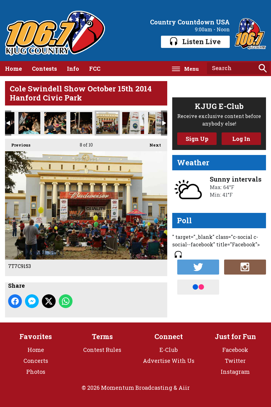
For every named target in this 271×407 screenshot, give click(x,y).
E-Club (168, 349)
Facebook (235, 349)
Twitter (235, 360)
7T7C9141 (133, 123)
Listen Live (195, 41)
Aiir (184, 387)
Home (13, 68)
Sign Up (197, 138)
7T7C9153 (107, 123)
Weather (193, 162)
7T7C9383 (81, 123)
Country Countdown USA (190, 22)
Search (262, 68)
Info (73, 68)
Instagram (235, 371)
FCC (94, 68)
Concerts (35, 360)
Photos (35, 371)
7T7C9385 (29, 123)
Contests (44, 68)
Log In (241, 138)
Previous (17, 143)
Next (152, 143)
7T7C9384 (55, 123)
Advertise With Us (168, 360)
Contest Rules (102, 349)
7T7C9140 (159, 123)
